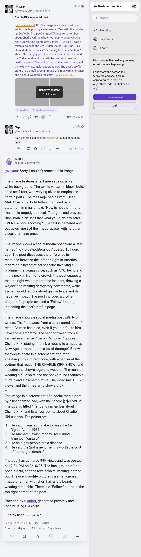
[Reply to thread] (20, 148)
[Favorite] (36, 116)
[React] (43, 116)
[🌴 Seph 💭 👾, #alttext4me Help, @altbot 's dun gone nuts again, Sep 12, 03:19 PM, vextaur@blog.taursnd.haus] (44, 138)
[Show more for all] (134, 6)
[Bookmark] (49, 116)
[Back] (94, 6)
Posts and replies (109, 6)
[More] (56, 116)
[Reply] (20, 116)
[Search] (115, 18)
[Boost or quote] (29, 116)
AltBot (45, 523)
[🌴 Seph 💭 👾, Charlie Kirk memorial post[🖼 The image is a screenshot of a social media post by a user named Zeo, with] (44, 62)
